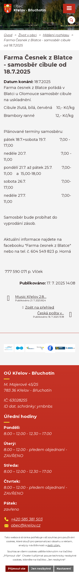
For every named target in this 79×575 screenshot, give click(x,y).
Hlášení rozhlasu (56, 35)
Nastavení (64, 568)
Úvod (8, 35)
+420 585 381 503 (27, 519)
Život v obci (27, 35)
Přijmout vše (16, 568)
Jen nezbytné (41, 568)
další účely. (54, 545)
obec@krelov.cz (25, 525)
